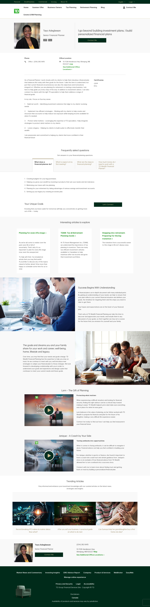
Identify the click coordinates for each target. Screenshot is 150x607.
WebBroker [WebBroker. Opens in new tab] (118, 573)
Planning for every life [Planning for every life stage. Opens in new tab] (33, 233)
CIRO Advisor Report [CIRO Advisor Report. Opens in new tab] (71, 573)
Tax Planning (71, 7)
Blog (103, 7)
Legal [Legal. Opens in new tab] (78, 584)
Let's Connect (108, 204)
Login (132, 2)
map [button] (71, 64)
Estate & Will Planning (32, 15)
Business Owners (55, 7)
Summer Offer (38, 7)
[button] (48, 410)
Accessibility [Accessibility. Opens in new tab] (89, 584)
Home (26, 7)
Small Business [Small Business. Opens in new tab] (29, 2)
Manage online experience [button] (75, 577)
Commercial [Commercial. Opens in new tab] (43, 2)
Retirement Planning (88, 7)
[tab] (43, 165)
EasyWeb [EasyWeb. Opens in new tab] (129, 573)
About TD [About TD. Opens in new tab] (64, 2)
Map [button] (95, 552)
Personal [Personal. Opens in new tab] (17, 2)
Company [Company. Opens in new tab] (87, 573)
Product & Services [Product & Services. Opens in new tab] (102, 573)
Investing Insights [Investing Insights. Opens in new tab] (52, 573)
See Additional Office (71, 68)
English (122, 2)
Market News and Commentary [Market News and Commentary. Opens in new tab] (29, 573)
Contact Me (129, 7)
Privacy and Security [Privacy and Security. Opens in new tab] (64, 584)
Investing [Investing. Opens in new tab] (54, 2)
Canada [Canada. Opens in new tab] (75, 598)
